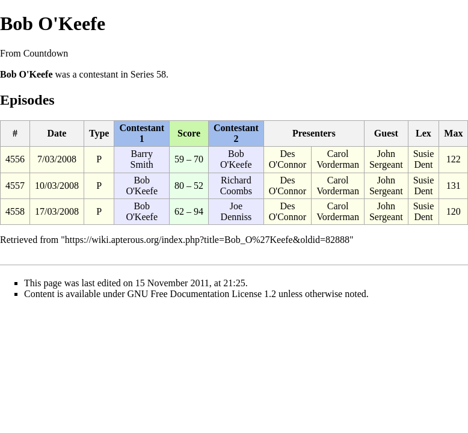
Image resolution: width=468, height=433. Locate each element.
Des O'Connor (287, 159)
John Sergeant (386, 159)
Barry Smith (142, 159)
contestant (99, 74)
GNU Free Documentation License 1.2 (202, 294)
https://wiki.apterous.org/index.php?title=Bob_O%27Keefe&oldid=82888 (207, 240)
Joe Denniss (236, 211)
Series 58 (148, 74)
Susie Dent (423, 159)
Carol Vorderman (337, 159)
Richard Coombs (236, 185)
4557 (15, 185)
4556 (15, 159)
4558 (15, 211)
